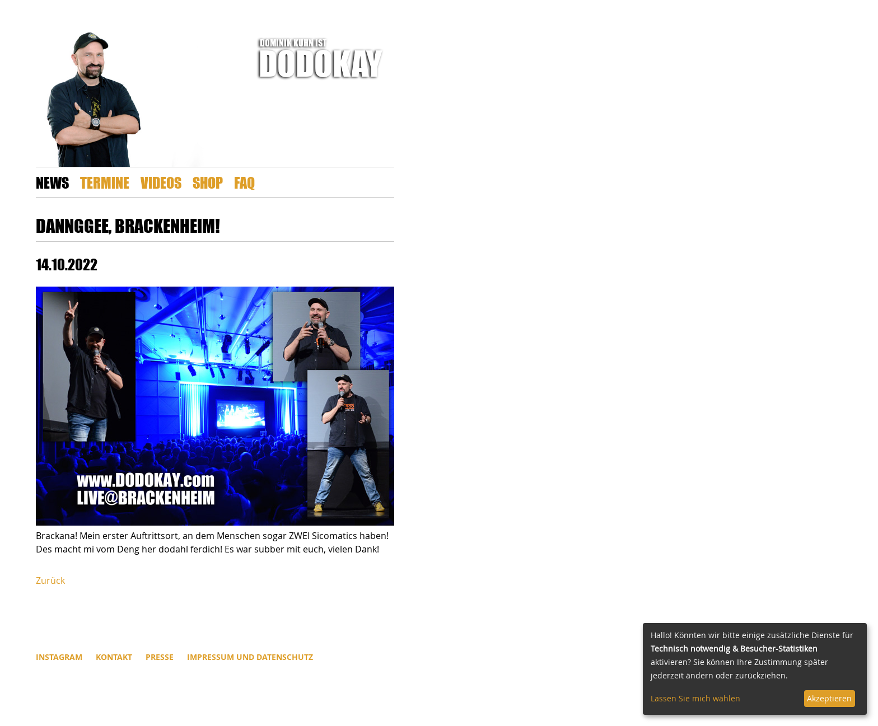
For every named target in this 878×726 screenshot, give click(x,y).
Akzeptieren (829, 698)
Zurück (50, 580)
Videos (161, 182)
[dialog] (755, 669)
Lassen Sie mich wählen (695, 698)
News (52, 182)
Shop (208, 182)
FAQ (244, 182)
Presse (160, 657)
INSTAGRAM (59, 657)
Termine (104, 182)
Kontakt (114, 657)
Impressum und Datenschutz (250, 657)
